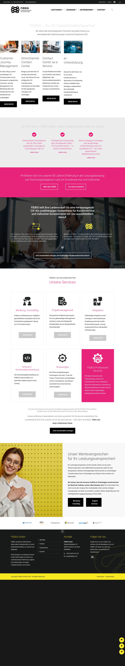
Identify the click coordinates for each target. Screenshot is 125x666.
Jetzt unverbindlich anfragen (90, 431)
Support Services (99, 652)
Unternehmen (102, 2)
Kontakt (109, 2)
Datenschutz (110, 576)
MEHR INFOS (30, 83)
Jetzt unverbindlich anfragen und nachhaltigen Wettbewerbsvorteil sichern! (62, 255)
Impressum (100, 576)
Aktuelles (42, 540)
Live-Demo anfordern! (76, 187)
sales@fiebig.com (31, 2)
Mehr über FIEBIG (49, 187)
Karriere (42, 544)
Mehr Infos (34, 152)
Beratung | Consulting (76, 463)
